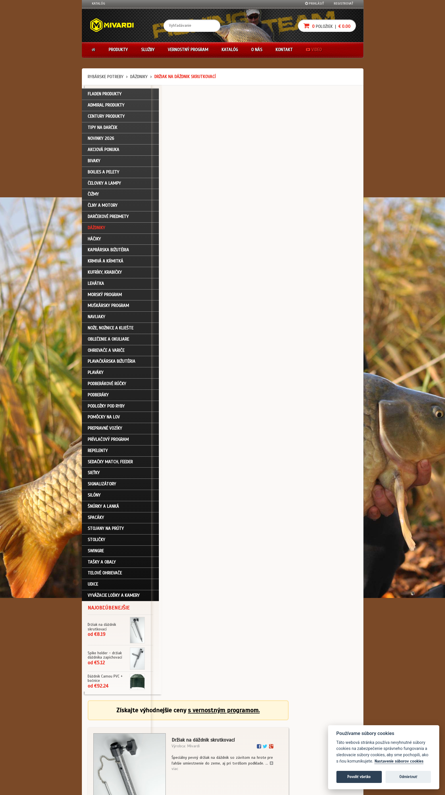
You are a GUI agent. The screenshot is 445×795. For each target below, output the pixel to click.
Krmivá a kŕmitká (105, 264)
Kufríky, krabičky (105, 274)
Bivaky (94, 163)
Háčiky (94, 241)
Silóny (94, 497)
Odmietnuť (408, 776)
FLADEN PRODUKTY (105, 96)
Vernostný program (188, 49)
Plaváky (95, 375)
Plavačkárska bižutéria (111, 364)
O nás (256, 49)
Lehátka (96, 286)
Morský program (105, 297)
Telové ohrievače (105, 575)
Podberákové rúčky (107, 386)
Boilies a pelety (103, 174)
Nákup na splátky (243, 731)
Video (314, 49)
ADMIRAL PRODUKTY (106, 107)
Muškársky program (108, 308)
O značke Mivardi (197, 739)
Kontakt (284, 49)
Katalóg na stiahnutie (201, 723)
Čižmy (93, 197)
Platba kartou (240, 739)
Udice (93, 587)
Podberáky (98, 397)
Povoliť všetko (359, 776)
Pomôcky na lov (104, 419)
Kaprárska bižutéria (108, 252)
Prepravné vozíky (105, 431)
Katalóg (98, 3)
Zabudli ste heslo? (106, 746)
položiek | (326, 25)
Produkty (118, 49)
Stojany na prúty (106, 531)
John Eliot (143, 787)
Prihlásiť (314, 3)
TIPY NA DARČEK (102, 130)
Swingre (96, 553)
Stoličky (96, 542)
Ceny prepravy (103, 769)
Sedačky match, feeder (110, 464)
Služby (148, 49)
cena (326, 304)
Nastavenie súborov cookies (398, 761)
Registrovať (343, 3)
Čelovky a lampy (104, 185)
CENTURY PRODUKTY (106, 118)
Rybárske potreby (106, 76)
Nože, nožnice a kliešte (110, 330)
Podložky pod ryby (106, 408)
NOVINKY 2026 (101, 141)
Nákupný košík (103, 739)
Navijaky (96, 319)
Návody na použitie (107, 754)
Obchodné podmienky (155, 723)
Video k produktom (106, 762)
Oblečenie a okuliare (108, 341)
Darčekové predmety (108, 219)
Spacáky (96, 520)
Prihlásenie (100, 723)
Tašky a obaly (102, 564)
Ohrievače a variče (106, 353)
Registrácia (101, 731)
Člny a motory (102, 208)
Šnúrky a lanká (103, 509)
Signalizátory (102, 486)
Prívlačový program (108, 442)
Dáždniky (139, 76)
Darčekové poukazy (245, 723)
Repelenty (98, 453)
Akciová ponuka (103, 152)
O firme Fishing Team (199, 731)
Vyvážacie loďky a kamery (114, 598)
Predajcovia (193, 746)
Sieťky (94, 475)
